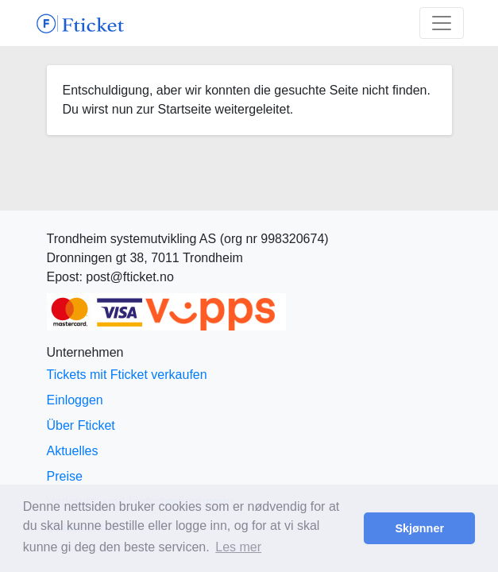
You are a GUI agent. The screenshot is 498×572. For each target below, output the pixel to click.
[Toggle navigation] (441, 23)
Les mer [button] (238, 547)
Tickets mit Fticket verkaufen (127, 374)
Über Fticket (81, 425)
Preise (65, 476)
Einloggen (75, 400)
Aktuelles (72, 451)
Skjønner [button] (419, 528)
